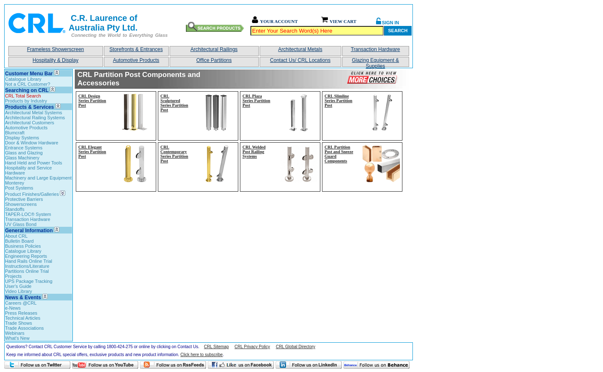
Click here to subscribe (201, 354)
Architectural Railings (214, 49)
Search (397, 30)
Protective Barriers (24, 199)
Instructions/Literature (27, 266)
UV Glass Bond (20, 224)
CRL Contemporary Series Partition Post (174, 154)
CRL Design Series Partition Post (92, 101)
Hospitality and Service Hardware (28, 170)
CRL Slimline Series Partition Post (338, 101)
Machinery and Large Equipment (38, 177)
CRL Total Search (23, 95)
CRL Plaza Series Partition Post (256, 101)
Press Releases (21, 313)
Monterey (14, 182)
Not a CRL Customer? (27, 84)
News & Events (23, 297)
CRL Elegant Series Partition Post (92, 152)
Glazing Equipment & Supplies (375, 62)
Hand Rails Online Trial (28, 261)
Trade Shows (18, 323)
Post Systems (19, 187)
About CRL (16, 236)
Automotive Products (136, 60)
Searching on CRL (27, 90)
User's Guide (18, 286)
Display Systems (22, 137)
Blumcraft (14, 132)
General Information (29, 230)
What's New (17, 338)
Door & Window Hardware (31, 142)
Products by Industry (26, 100)
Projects (13, 276)
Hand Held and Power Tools (33, 162)
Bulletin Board (19, 241)
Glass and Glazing (24, 152)
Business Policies (23, 246)
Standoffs (14, 209)
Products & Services (29, 107)
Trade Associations (24, 328)
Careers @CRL (20, 302)
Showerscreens (21, 204)
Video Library (18, 291)
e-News (13, 307)
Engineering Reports (26, 256)
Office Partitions (214, 60)
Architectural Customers (29, 122)
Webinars (14, 333)
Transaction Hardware (375, 49)
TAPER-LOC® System (28, 214)
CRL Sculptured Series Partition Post (174, 103)
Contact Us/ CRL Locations (300, 60)
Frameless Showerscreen (55, 49)
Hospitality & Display (55, 60)
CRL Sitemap (216, 346)
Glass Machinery (22, 157)
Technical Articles (22, 318)
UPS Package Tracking (28, 281)
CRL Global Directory (295, 346)
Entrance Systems (23, 147)
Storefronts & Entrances (135, 49)
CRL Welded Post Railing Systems (253, 152)
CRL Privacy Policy (252, 346)
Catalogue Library (23, 79)
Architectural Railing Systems (35, 117)
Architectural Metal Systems (33, 112)
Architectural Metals (300, 49)
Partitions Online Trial (27, 271)
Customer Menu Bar (29, 74)
